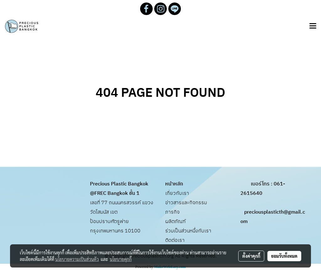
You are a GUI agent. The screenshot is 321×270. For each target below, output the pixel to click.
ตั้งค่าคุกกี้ (251, 256)
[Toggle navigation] (313, 26)
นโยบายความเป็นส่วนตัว (77, 259)
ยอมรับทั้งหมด (284, 256)
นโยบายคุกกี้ (121, 259)
